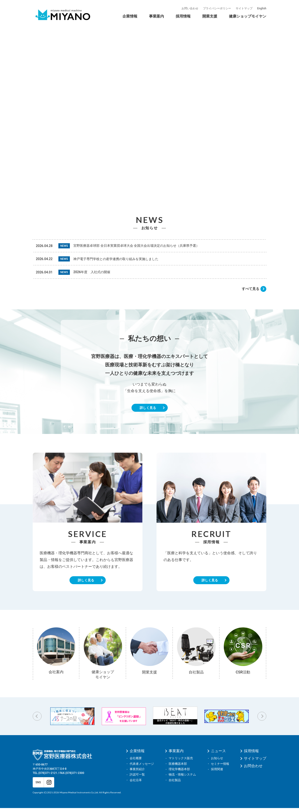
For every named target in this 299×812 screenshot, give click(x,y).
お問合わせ (253, 770)
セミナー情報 (220, 767)
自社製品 (223, 17)
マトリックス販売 (181, 762)
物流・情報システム (182, 778)
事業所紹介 (137, 773)
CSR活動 (203, 17)
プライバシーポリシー (217, 8)
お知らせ (217, 762)
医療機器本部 (178, 767)
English (261, 8)
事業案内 (156, 16)
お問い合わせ (190, 8)
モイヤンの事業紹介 (219, 12)
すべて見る (250, 293)
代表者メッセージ (142, 767)
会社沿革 (169, 17)
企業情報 (129, 16)
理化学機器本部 (179, 773)
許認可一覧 (137, 778)
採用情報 (183, 16)
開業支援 (209, 16)
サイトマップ (244, 8)
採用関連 (217, 773)
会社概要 (136, 762)
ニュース (218, 755)
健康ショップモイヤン (247, 16)
